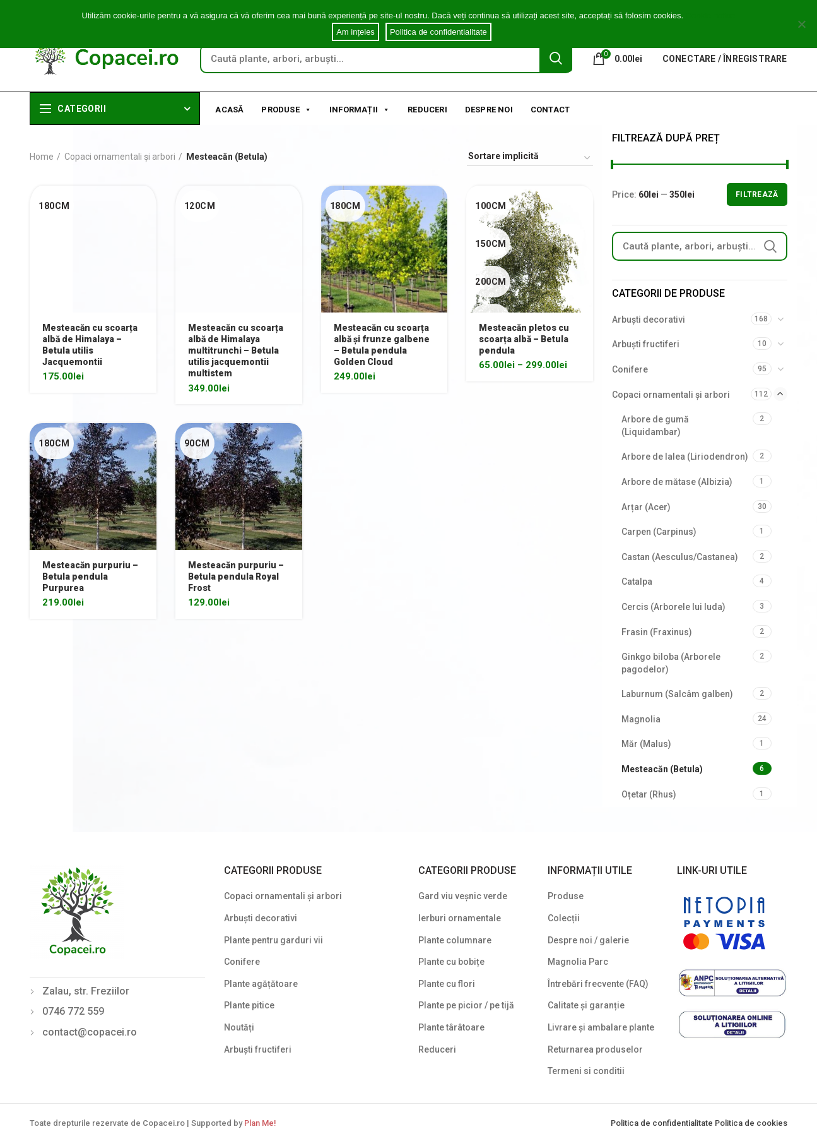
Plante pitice (249, 1005)
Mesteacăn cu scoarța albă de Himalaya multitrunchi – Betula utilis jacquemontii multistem (235, 351)
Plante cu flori (446, 984)
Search (555, 58)
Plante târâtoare (451, 1027)
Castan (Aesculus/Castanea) (679, 557)
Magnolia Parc (578, 962)
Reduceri (427, 109)
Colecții (564, 918)
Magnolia (641, 719)
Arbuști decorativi (648, 319)
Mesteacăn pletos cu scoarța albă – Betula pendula (524, 339)
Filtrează (757, 194)
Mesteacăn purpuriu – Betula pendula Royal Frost (236, 576)
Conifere (630, 369)
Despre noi (489, 109)
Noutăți (239, 1027)
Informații (359, 108)
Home (42, 157)
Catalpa (636, 581)
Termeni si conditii (586, 1071)
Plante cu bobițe (451, 962)
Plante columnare (454, 940)
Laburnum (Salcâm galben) (677, 694)
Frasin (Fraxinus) (656, 632)
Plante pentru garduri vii (273, 940)
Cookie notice (711, 15)
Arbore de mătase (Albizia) (676, 482)
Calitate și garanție (586, 1005)
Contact (550, 109)
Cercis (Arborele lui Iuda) (673, 607)
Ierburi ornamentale (459, 918)
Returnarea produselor (595, 1049)
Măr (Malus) (646, 744)
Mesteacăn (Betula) (662, 769)
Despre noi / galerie (588, 940)
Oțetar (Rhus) (648, 794)
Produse (286, 108)
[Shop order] (530, 158)
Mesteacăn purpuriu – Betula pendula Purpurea (90, 576)
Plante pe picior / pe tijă (466, 1005)
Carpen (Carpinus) (659, 532)
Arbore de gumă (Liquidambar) (655, 425)
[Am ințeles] (801, 24)
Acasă (229, 109)
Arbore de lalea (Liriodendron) (684, 456)
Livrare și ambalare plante (601, 1027)
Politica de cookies (751, 1123)
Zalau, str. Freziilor (85, 991)
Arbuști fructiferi (645, 344)
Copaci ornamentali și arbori (119, 157)
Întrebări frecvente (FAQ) (598, 984)
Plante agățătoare (261, 984)
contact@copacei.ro (89, 1032)
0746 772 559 (73, 1011)
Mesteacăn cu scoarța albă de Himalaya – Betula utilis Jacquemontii (90, 345)
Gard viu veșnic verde (462, 896)
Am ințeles (355, 32)
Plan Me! (260, 1123)
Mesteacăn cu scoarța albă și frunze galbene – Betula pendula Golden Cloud (382, 345)
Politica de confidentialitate (663, 1123)
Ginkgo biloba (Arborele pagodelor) (670, 663)
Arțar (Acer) (646, 507)
